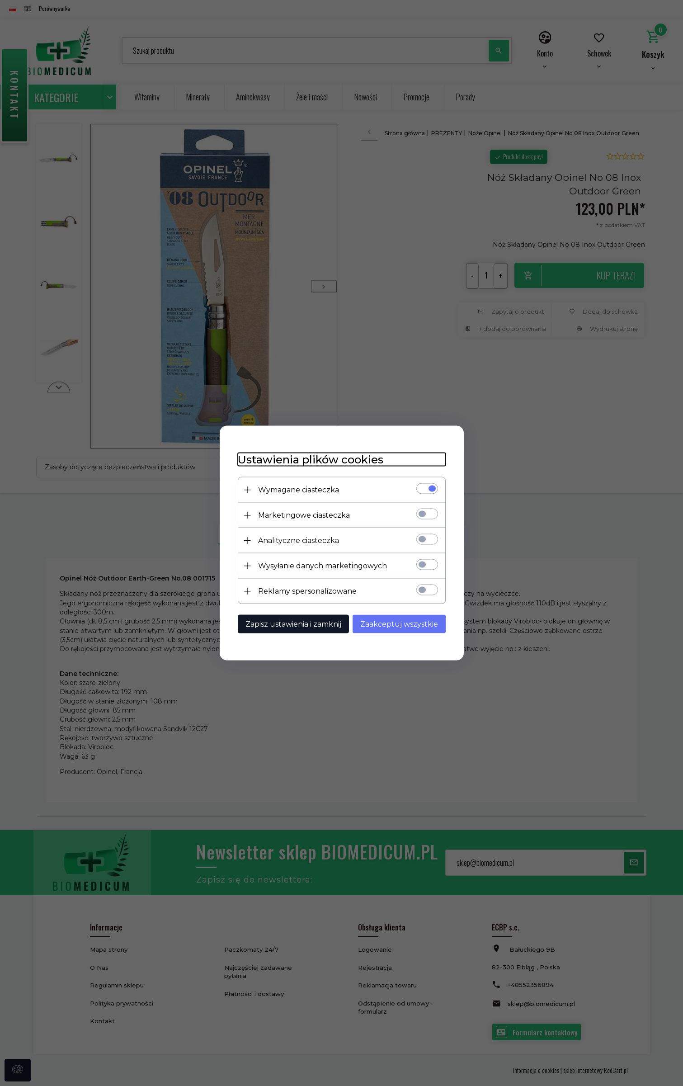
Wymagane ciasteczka (298, 490)
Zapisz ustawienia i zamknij (293, 624)
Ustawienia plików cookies (310, 459)
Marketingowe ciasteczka (304, 515)
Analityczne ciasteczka (298, 540)
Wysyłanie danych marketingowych (322, 566)
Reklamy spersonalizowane (307, 591)
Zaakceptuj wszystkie (399, 624)
